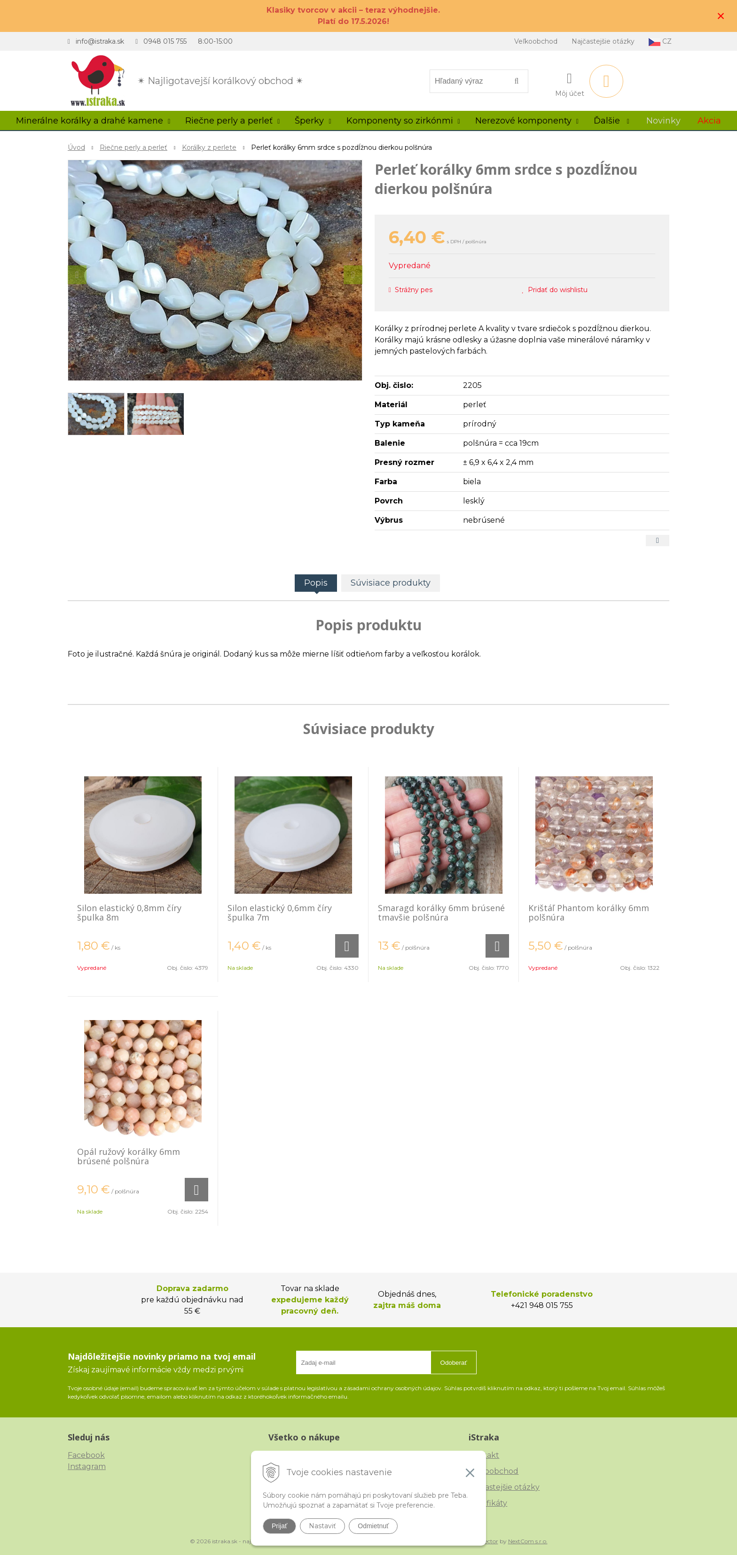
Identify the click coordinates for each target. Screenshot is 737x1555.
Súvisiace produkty (391, 583)
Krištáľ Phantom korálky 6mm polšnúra (588, 912)
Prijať (279, 1526)
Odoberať (453, 1362)
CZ (660, 41)
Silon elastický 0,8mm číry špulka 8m (129, 912)
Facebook (86, 1455)
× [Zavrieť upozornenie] (721, 15)
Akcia (709, 121)
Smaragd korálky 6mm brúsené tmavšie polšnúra (441, 912)
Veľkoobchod (535, 41)
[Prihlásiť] (569, 83)
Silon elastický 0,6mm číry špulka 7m (279, 912)
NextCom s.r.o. (528, 1541)
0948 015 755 (165, 41)
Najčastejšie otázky (603, 41)
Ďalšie (611, 121)
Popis (316, 583)
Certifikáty (488, 1503)
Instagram (87, 1466)
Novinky (663, 121)
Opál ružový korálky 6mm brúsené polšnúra (128, 1156)
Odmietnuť (373, 1526)
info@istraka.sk (100, 41)
